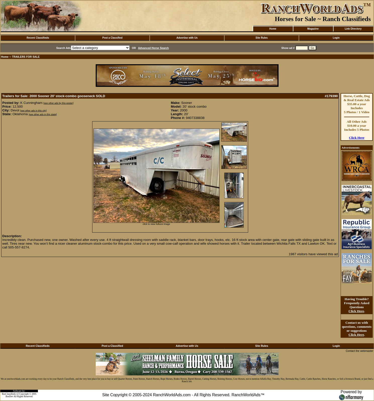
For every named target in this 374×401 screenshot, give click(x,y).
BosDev (9, 396)
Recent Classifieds (38, 37)
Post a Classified (112, 37)
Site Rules (261, 37)
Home (272, 28)
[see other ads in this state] (43, 114)
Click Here (356, 138)
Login (336, 37)
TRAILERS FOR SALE (26, 56)
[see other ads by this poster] (58, 103)
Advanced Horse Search (153, 47)
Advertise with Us (187, 37)
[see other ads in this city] (33, 110)
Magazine (312, 28)
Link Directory (353, 28)
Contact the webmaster (359, 350)
